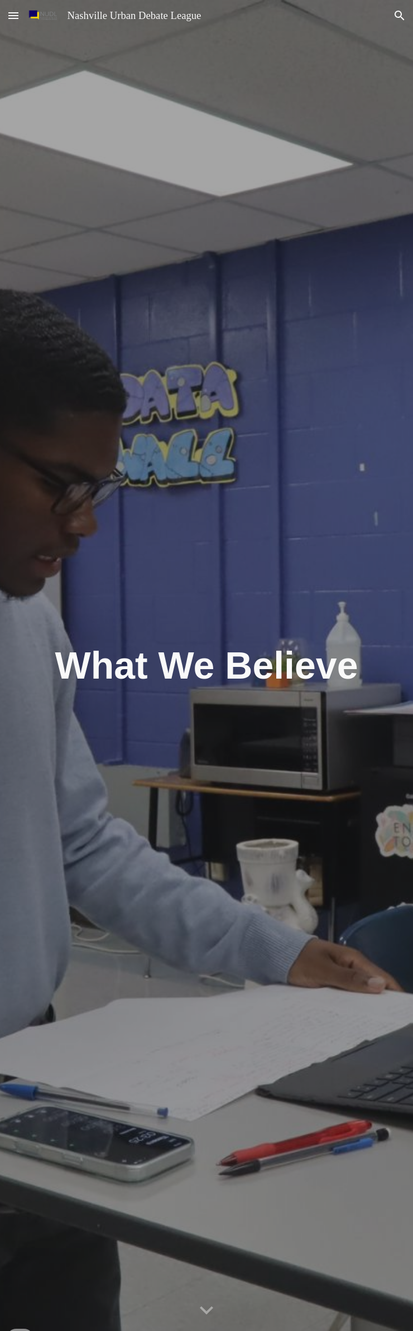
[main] (206, 665)
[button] (13, 15)
